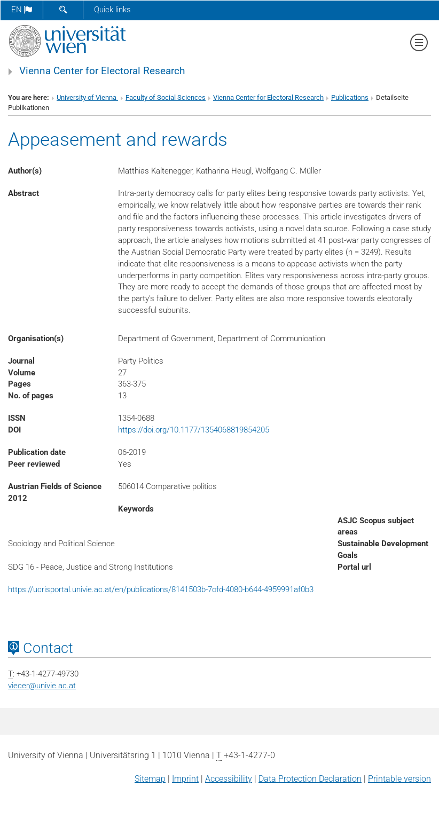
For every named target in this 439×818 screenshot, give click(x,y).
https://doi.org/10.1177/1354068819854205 (193, 430)
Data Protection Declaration (310, 779)
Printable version (399, 779)
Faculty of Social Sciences (166, 97)
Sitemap (150, 779)
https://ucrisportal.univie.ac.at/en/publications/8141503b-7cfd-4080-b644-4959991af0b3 (160, 589)
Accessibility (228, 779)
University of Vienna (87, 97)
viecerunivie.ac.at (42, 685)
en (21, 9)
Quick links (112, 9)
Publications (350, 97)
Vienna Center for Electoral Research (102, 71)
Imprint (185, 779)
